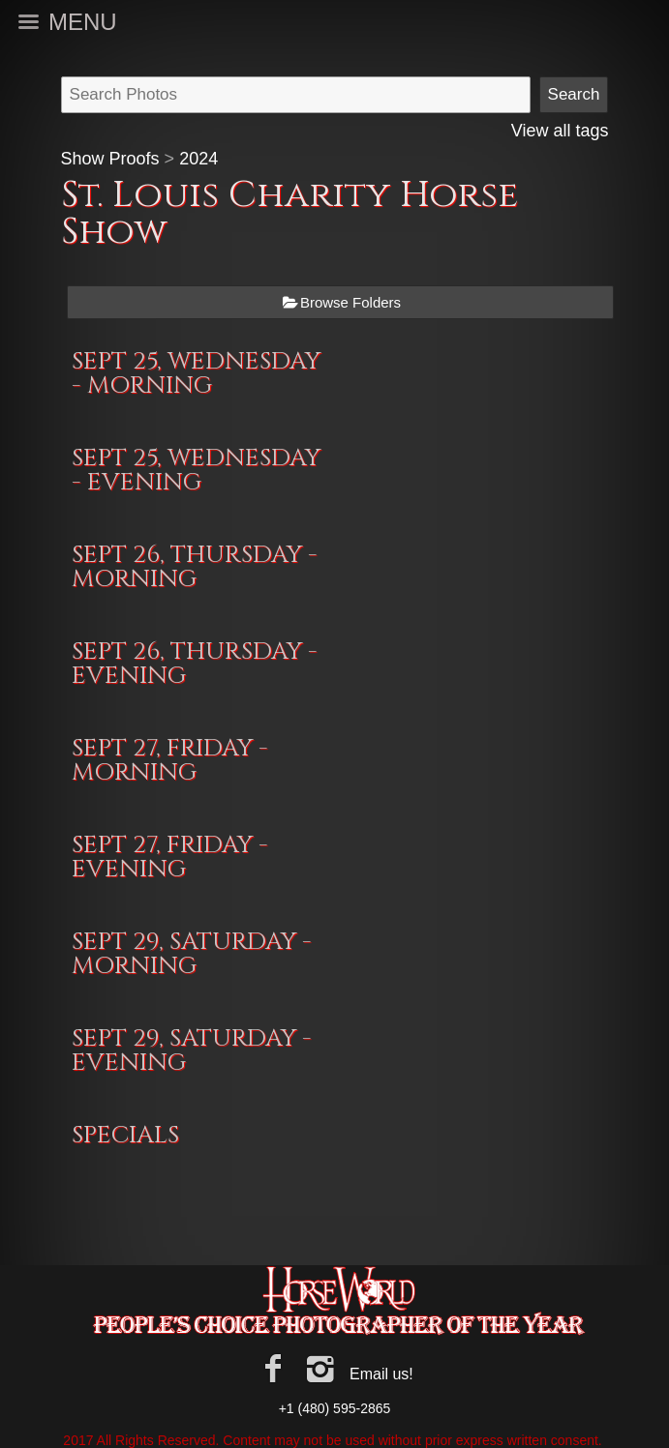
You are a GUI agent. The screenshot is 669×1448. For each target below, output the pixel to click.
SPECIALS (125, 1135)
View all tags (560, 130)
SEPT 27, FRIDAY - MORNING (170, 760)
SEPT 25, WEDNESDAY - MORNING (196, 373)
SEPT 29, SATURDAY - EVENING (192, 1050)
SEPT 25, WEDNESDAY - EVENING (196, 470)
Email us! (381, 1374)
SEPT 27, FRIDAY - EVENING (170, 857)
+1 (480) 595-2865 (335, 1408)
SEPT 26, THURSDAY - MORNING (195, 567)
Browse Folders (350, 302)
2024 (198, 158)
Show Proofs (110, 158)
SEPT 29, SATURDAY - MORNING (192, 954)
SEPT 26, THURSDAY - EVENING (195, 663)
